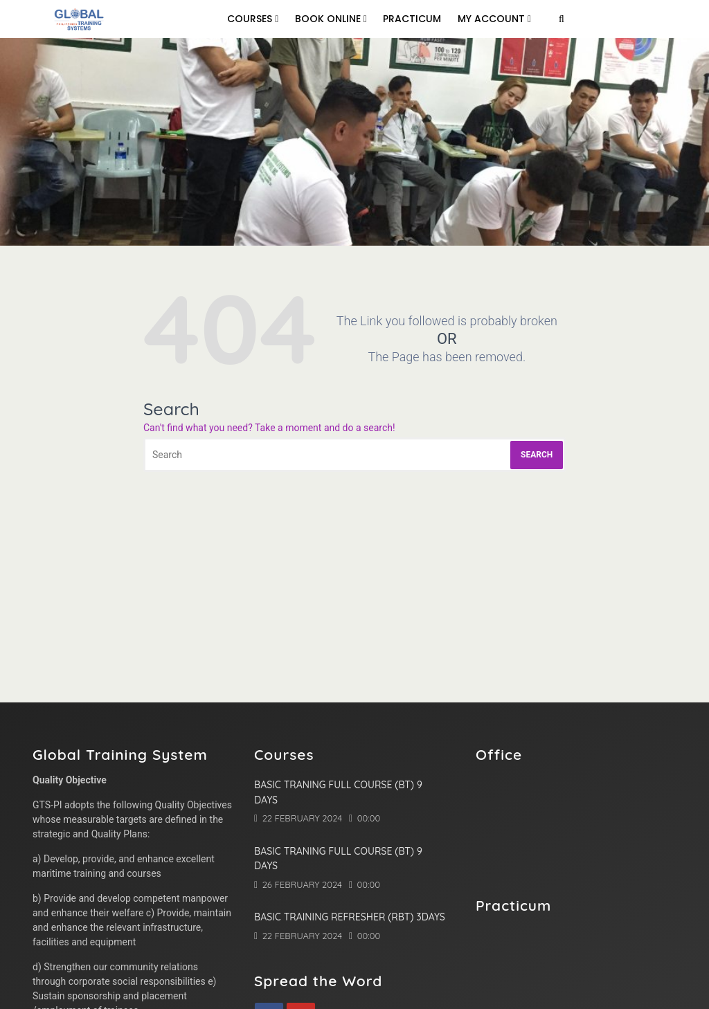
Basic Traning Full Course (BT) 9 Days (338, 792)
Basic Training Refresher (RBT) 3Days (349, 917)
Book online (331, 19)
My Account (494, 19)
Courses (252, 19)
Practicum (412, 19)
